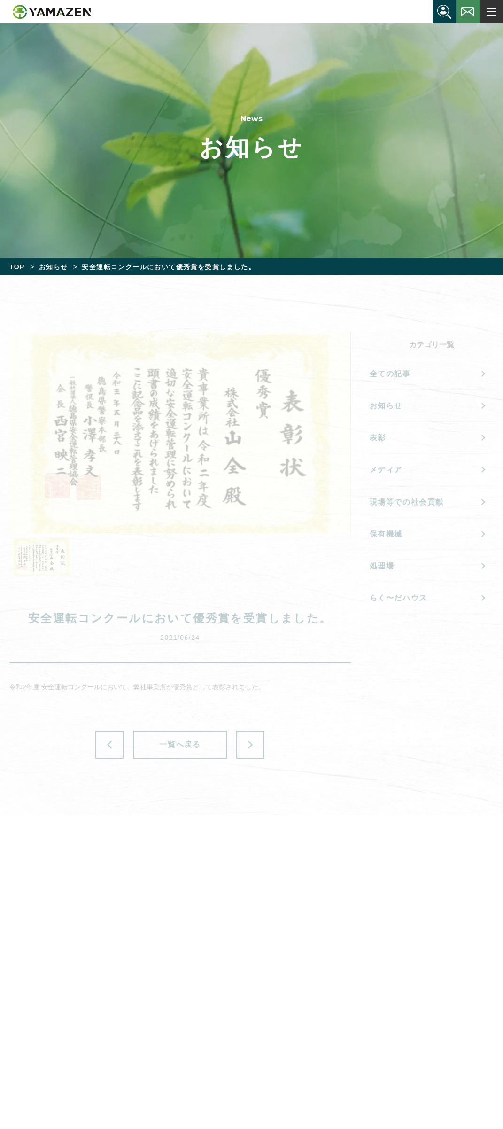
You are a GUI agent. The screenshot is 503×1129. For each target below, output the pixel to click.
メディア (386, 470)
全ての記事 (390, 374)
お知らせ (386, 406)
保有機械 (386, 534)
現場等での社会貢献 (407, 502)
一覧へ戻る (180, 744)
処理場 (382, 566)
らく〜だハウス (398, 598)
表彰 (378, 438)
